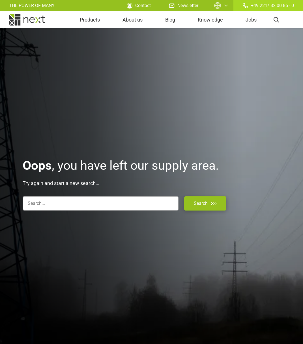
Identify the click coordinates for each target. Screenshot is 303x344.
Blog (170, 20)
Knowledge (210, 20)
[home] (27, 19)
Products (90, 20)
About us (133, 20)
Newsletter (183, 6)
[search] (276, 19)
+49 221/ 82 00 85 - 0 (268, 6)
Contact (139, 6)
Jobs (251, 20)
